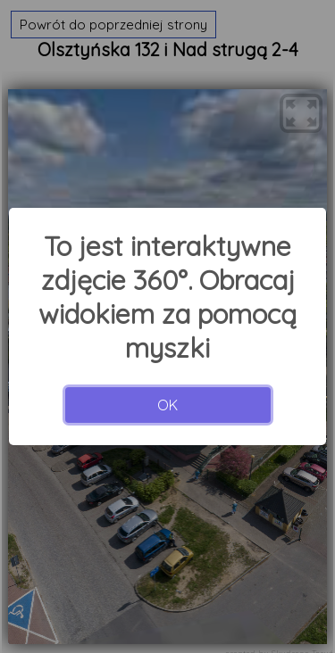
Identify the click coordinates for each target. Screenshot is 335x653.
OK (167, 405)
